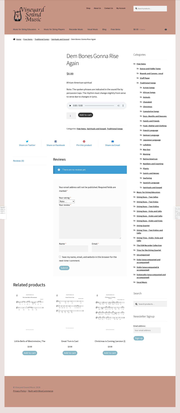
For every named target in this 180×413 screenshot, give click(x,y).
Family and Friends (151, 121)
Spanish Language (151, 182)
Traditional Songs (42, 39)
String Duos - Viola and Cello (149, 211)
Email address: (139, 326)
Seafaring (147, 178)
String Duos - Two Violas (147, 202)
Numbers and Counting (153, 163)
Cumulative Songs (151, 111)
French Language (150, 130)
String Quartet (143, 225)
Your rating (65, 203)
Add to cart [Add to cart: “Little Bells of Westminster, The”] (30, 358)
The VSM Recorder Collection (149, 245)
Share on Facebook (56, 151)
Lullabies (147, 144)
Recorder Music (76, 29)
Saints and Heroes (151, 173)
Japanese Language (152, 140)
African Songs (149, 92)
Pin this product (84, 151)
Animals (146, 97)
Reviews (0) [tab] (18, 166)
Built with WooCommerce (40, 396)
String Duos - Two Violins (148, 206)
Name (62, 249)
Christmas (147, 106)
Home (18, 39)
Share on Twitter (27, 151)
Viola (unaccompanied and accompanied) (148, 261)
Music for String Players (54, 29)
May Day (146, 149)
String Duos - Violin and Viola (149, 221)
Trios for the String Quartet (149, 250)
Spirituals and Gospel (60, 39)
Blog (104, 29)
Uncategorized (143, 255)
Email (95, 249)
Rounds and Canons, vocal (151, 73)
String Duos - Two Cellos (147, 197)
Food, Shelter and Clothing (154, 125)
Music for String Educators (24, 29)
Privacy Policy (19, 396)
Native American (150, 159)
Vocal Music (92, 29)
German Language (151, 135)
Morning (146, 154)
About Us (97, 8)
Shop (88, 8)
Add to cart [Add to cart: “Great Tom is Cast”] (70, 358)
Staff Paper (145, 78)
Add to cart (86, 114)
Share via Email (112, 151)
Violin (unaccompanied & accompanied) (148, 268)
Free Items (115, 29)
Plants (146, 168)
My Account (120, 8)
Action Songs (149, 87)
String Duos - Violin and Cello (149, 216)
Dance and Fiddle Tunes (150, 68)
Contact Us (108, 8)
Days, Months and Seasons (155, 116)
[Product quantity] (71, 116)
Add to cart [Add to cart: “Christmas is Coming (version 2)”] (110, 358)
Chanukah (147, 102)
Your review (65, 211)
